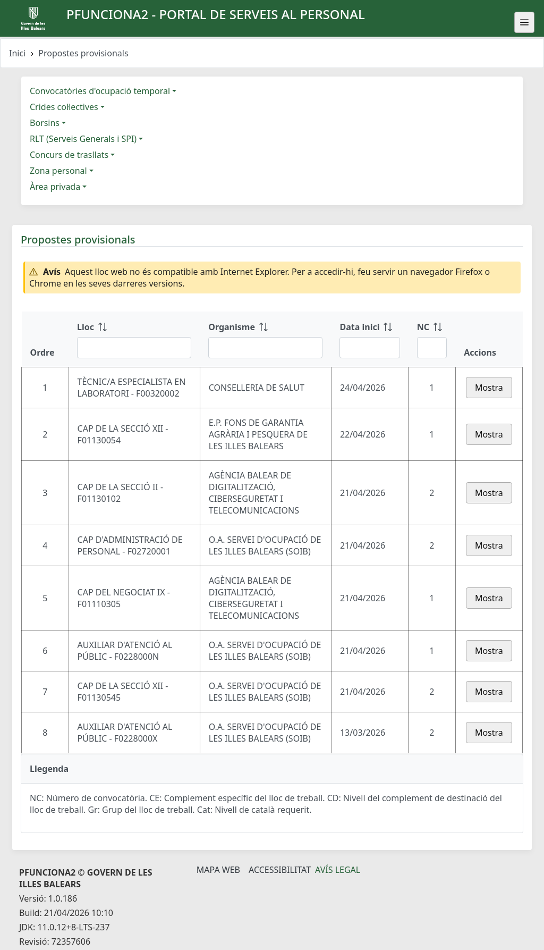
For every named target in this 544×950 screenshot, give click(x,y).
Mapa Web (218, 870)
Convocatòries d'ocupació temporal (100, 91)
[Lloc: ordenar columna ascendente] (134, 339)
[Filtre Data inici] (369, 347)
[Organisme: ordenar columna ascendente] (265, 339)
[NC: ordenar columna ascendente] (432, 339)
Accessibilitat (280, 870)
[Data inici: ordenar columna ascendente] (369, 339)
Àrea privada (55, 186)
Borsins (45, 123)
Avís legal (337, 870)
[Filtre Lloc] (134, 347)
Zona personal (58, 170)
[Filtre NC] (432, 347)
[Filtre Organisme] (265, 347)
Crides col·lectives (64, 107)
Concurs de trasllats (69, 155)
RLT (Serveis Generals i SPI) (83, 139)
